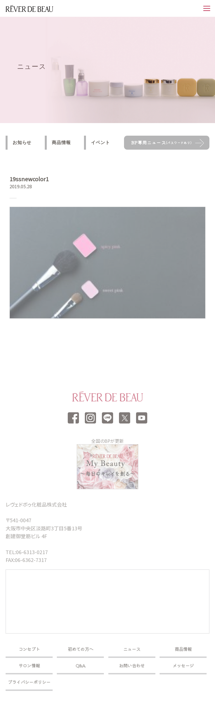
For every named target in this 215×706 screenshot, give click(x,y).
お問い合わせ (131, 665)
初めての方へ (80, 649)
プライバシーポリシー (29, 682)
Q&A (81, 665)
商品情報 (61, 142)
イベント (100, 142)
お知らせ (22, 142)
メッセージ (183, 665)
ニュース (131, 649)
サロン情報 (29, 665)
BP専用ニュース (161, 142)
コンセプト (29, 649)
